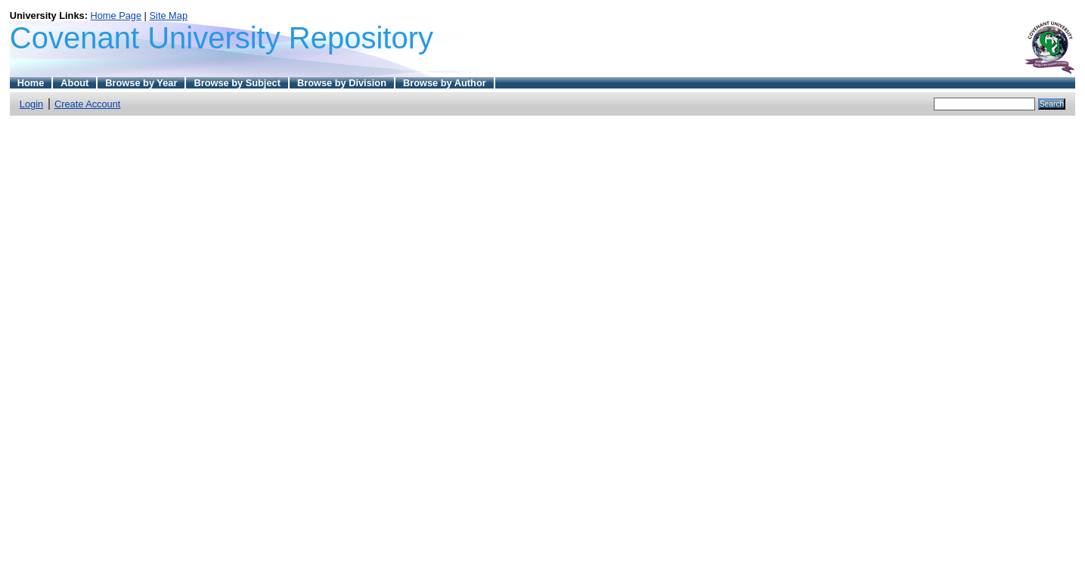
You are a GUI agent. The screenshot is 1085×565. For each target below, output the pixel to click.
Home (31, 82)
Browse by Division (341, 82)
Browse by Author (444, 82)
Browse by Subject (237, 82)
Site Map (169, 15)
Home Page (115, 15)
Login (31, 104)
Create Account (87, 104)
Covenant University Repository (221, 37)
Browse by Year (141, 82)
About (74, 82)
